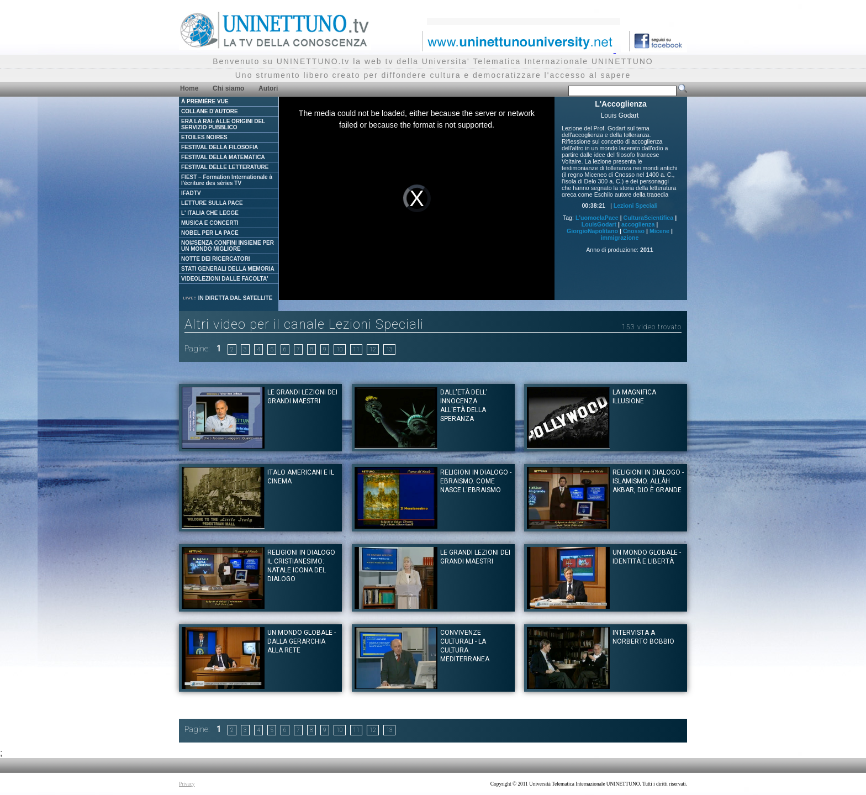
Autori (268, 88)
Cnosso (634, 231)
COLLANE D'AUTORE (209, 111)
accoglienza (637, 224)
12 (372, 349)
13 (389, 349)
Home (189, 88)
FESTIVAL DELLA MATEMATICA (223, 157)
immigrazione (620, 237)
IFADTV (191, 193)
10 (339, 349)
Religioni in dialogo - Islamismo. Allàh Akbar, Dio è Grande (648, 481)
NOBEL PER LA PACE (210, 233)
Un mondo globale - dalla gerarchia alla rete (301, 641)
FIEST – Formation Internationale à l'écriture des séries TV (226, 180)
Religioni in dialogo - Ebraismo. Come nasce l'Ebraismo (475, 481)
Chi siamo (228, 88)
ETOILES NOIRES (204, 137)
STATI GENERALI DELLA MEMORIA (227, 269)
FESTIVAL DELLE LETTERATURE (224, 167)
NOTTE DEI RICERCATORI (215, 259)
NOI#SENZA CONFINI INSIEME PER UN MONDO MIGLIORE (227, 246)
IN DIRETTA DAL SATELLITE (227, 298)
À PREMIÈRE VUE (205, 101)
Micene (659, 231)
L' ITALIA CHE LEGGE (210, 213)
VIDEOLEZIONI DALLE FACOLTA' (224, 279)
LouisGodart (599, 224)
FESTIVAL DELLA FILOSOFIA (219, 147)
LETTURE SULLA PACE (212, 203)
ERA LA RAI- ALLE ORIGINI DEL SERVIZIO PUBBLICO (223, 124)
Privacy (187, 784)
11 (356, 349)
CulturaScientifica (649, 217)
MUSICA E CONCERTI (210, 223)
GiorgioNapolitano (592, 231)
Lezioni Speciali (636, 205)
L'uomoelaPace (597, 217)
